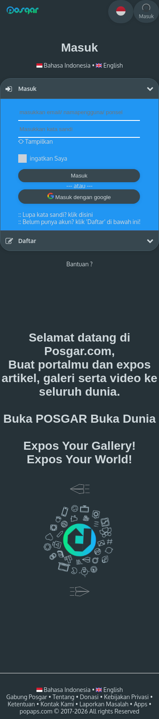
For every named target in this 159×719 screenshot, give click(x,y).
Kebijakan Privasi (126, 696)
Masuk (79, 175)
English (109, 65)
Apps (141, 704)
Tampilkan (35, 141)
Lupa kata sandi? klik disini (57, 214)
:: (55, 214)
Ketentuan (21, 704)
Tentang (63, 696)
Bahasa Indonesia (64, 65)
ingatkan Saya (48, 158)
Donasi (89, 696)
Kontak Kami (57, 704)
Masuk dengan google (79, 196)
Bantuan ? (80, 264)
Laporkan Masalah (104, 704)
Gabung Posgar (26, 696)
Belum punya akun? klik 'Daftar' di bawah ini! (81, 221)
